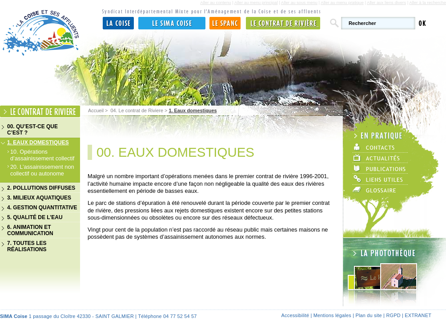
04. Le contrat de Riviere (136, 110)
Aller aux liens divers (386, 2)
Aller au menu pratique (342, 2)
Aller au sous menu (299, 2)
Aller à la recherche (427, 2)
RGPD (393, 315)
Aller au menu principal (256, 2)
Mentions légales (332, 315)
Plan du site (368, 315)
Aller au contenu (215, 2)
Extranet (418, 315)
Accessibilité (295, 315)
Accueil (96, 110)
